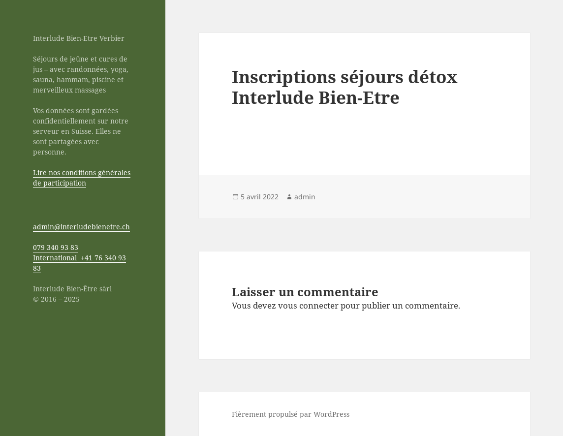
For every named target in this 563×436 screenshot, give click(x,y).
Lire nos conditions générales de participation (81, 177)
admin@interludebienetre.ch (81, 226)
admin (304, 196)
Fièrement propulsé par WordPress (290, 414)
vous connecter (308, 305)
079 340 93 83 (55, 247)
